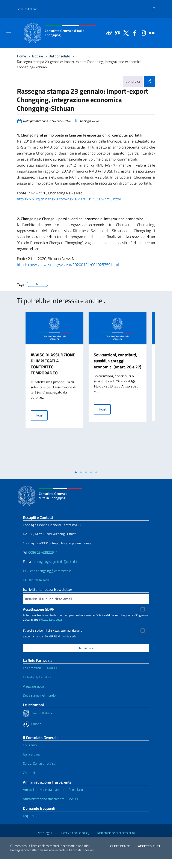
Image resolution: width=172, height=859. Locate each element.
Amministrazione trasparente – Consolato (53, 789)
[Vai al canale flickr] (150, 32)
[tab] (76, 472)
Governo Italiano (27, 9)
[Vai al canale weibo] (108, 32)
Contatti (29, 772)
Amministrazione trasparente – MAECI (50, 798)
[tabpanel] (54, 390)
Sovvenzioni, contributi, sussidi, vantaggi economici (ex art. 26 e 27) (117, 360)
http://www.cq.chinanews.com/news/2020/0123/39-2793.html (69, 199)
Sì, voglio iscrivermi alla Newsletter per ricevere (52, 630)
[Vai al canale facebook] (133, 32)
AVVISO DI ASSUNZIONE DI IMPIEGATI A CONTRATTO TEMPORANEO (53, 363)
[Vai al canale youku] (116, 32)
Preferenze (120, 846)
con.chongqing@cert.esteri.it (50, 570)
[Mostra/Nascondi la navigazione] (8, 32)
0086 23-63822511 (43, 552)
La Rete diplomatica (37, 677)
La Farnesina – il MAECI (40, 667)
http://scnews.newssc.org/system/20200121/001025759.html (68, 264)
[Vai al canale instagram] (142, 32)
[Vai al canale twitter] (125, 32)
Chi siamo (30, 745)
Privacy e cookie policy (74, 832)
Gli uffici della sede (36, 580)
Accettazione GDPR (38, 609)
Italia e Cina (31, 754)
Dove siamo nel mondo (39, 695)
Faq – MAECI (32, 815)
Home (21, 56)
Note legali (45, 832)
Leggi (42, 415)
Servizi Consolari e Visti (39, 763)
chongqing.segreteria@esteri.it (55, 561)
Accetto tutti (150, 846)
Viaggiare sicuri (33, 686)
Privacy (43, 619)
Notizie (37, 56)
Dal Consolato (59, 56)
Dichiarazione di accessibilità (116, 832)
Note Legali (56, 619)
